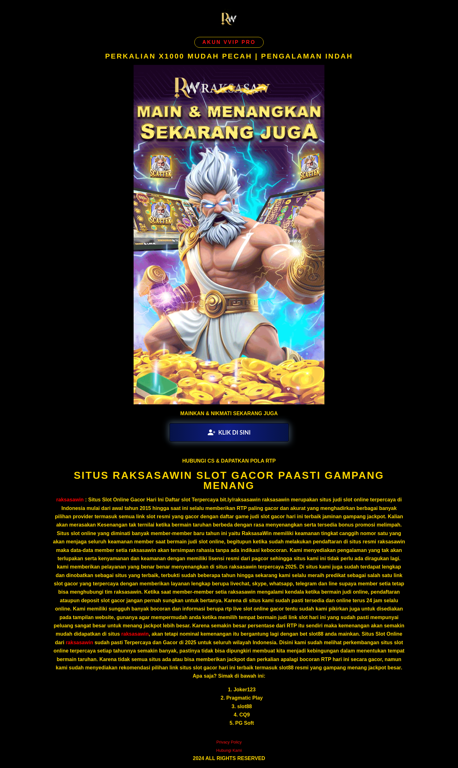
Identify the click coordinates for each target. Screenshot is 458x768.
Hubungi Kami (229, 750)
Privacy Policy (229, 742)
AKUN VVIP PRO (229, 42)
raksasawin (70, 499)
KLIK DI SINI (229, 432)
